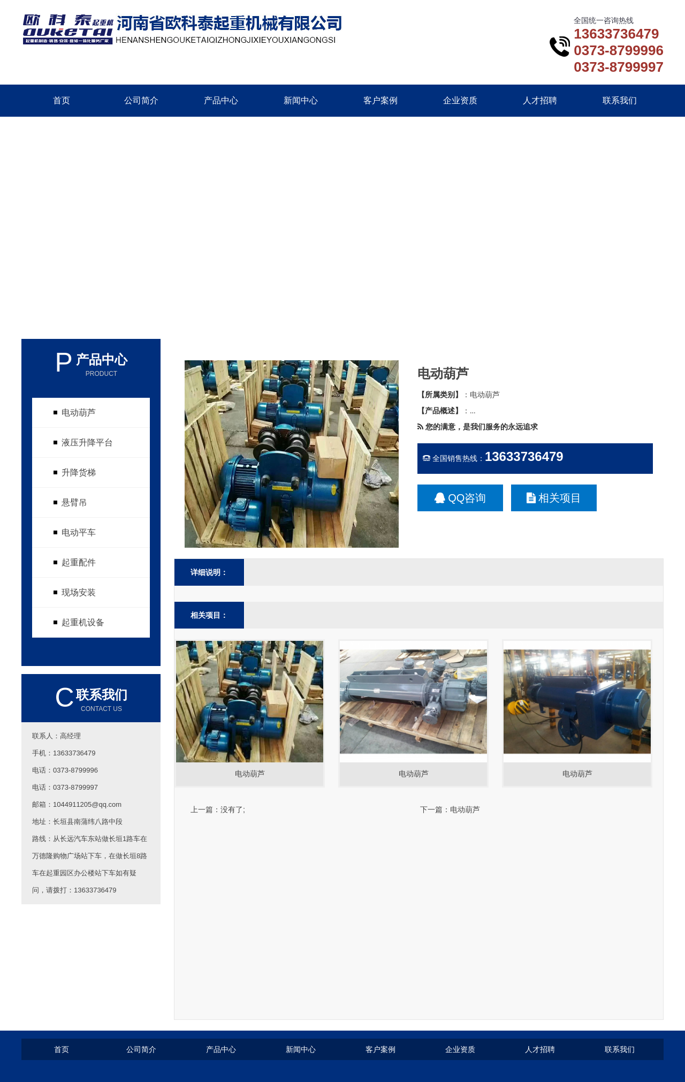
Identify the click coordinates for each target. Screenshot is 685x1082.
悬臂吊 (74, 502)
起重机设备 (83, 622)
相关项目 (554, 498)
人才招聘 (540, 100)
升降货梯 (79, 472)
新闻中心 (301, 100)
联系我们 (620, 100)
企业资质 (460, 100)
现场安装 (79, 592)
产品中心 (221, 100)
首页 (61, 100)
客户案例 (380, 100)
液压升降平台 (87, 442)
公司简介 (141, 100)
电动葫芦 (79, 412)
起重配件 (79, 562)
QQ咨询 (460, 498)
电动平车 (79, 532)
